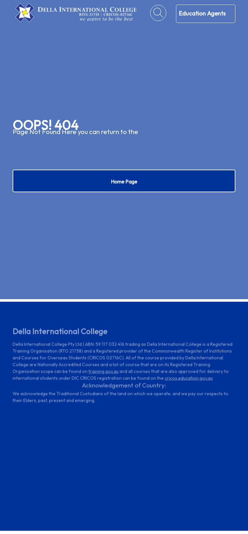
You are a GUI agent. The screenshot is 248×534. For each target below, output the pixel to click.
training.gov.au (103, 372)
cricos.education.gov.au (189, 379)
